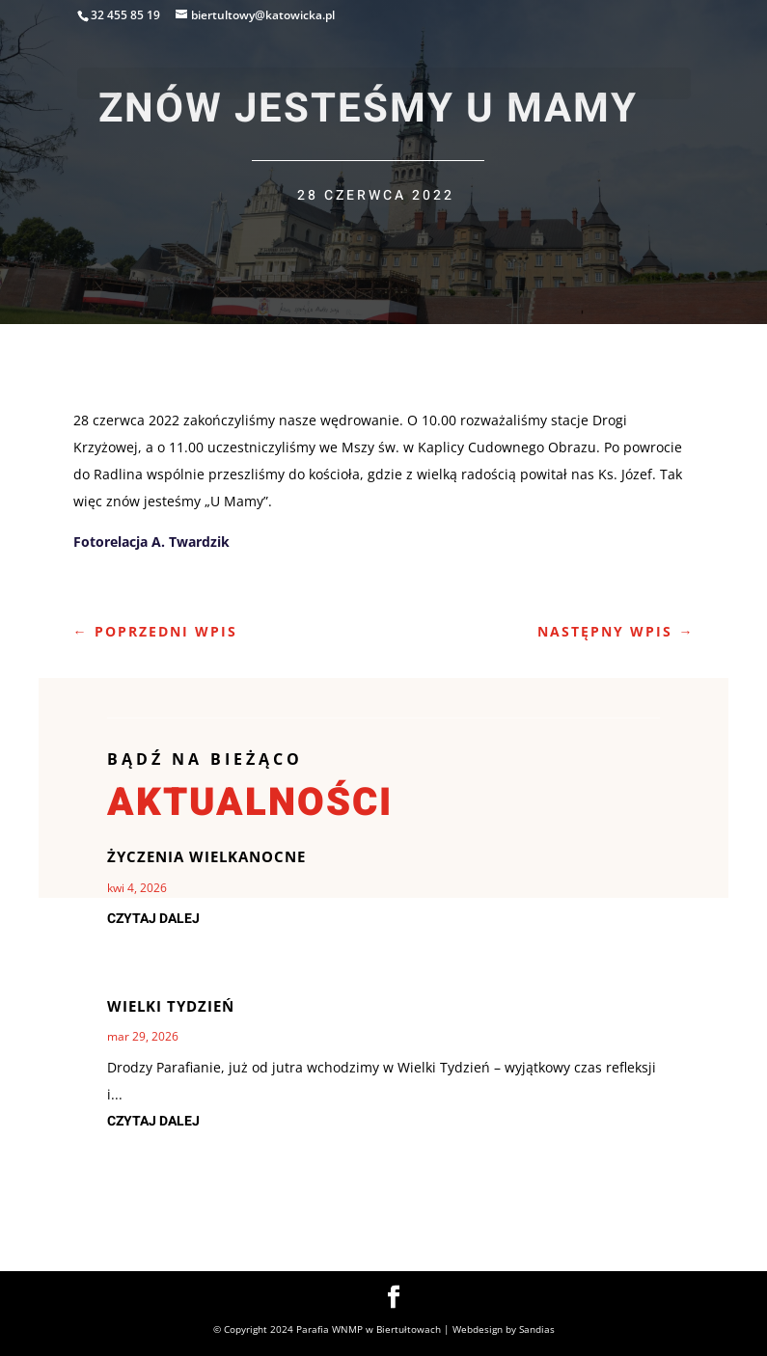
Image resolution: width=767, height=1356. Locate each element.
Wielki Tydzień (170, 1006)
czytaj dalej (153, 919)
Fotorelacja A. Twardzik (151, 541)
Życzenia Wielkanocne (206, 856)
